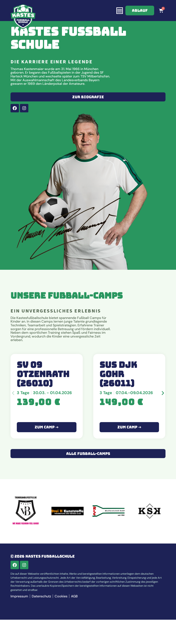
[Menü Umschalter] (119, 10)
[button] (13, 399)
